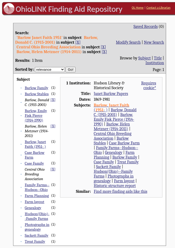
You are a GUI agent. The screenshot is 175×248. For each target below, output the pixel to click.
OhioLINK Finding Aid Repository (69, 9)
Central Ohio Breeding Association (112, 136)
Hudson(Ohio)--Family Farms (37, 216)
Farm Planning (37, 195)
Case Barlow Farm (124, 143)
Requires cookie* (148, 85)
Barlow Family (36, 87)
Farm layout (34, 201)
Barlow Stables (37, 94)
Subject (144, 58)
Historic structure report (115, 185)
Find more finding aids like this (120, 191)
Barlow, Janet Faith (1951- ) (35, 144)
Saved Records (146, 26)
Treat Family (35, 241)
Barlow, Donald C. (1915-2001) (115, 112)
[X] (78, 42)
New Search (154, 42)
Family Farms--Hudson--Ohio (37, 187)
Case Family (34, 163)
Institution (155, 62)
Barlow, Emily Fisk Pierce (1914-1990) (36, 115)
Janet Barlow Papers (111, 93)
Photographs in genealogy (37, 227)
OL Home (138, 7)
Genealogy (33, 207)
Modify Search (128, 42)
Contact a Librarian (158, 7)
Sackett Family (36, 235)
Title (158, 58)
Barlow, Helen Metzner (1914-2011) (112, 126)
